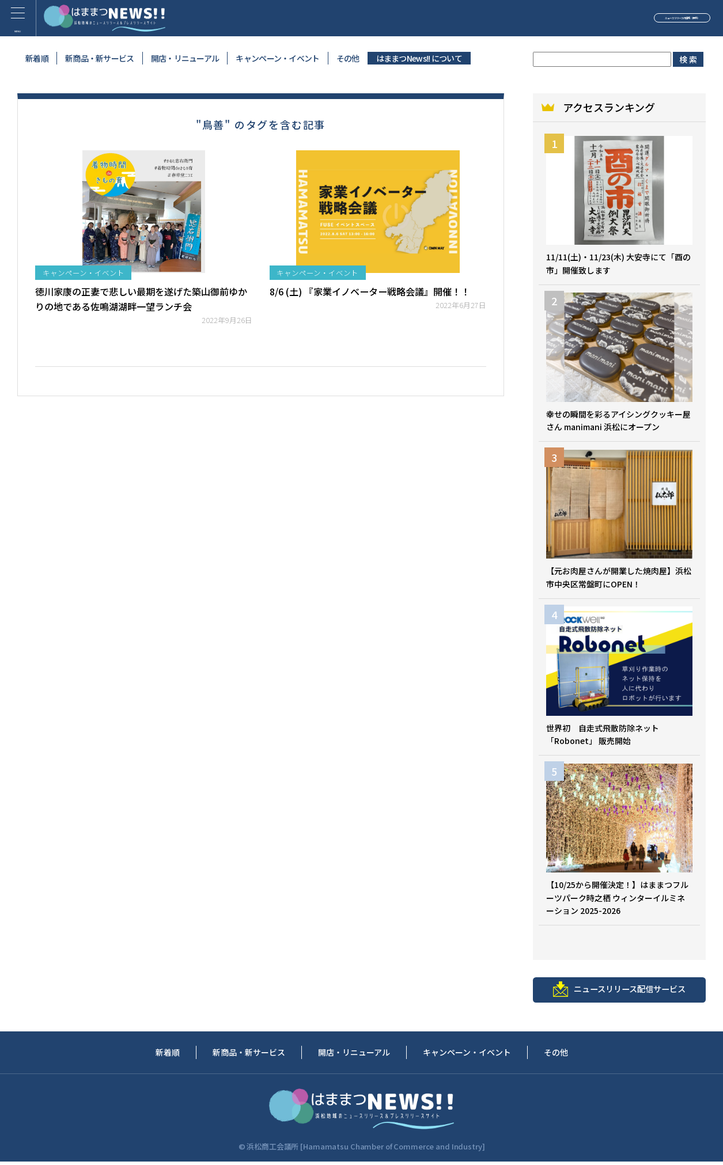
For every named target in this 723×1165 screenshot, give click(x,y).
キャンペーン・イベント (277, 58)
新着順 (36, 58)
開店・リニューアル (185, 58)
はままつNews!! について (419, 58)
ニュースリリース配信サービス (619, 992)
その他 (347, 58)
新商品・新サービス (99, 58)
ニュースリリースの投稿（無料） (627, 19)
